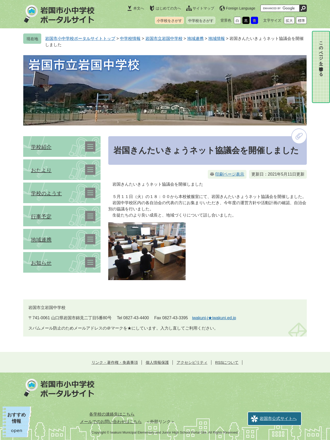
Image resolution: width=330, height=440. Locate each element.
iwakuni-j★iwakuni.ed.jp (214, 318)
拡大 (289, 21)
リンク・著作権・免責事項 (115, 362)
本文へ (138, 8)
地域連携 (195, 38)
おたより (41, 170)
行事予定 (41, 216)
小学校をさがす (169, 21)
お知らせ (41, 263)
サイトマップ (203, 8)
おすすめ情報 (16, 418)
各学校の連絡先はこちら (112, 414)
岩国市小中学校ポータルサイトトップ (80, 38)
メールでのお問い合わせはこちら (111, 421)
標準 (301, 21)
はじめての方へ (168, 8)
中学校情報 (130, 38)
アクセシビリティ (192, 362)
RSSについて (227, 362)
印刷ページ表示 (229, 174)
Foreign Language (240, 8)
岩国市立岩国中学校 (164, 38)
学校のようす (46, 193)
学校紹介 (41, 147)
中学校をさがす (200, 21)
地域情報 (216, 38)
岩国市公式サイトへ (278, 418)
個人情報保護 (157, 362)
